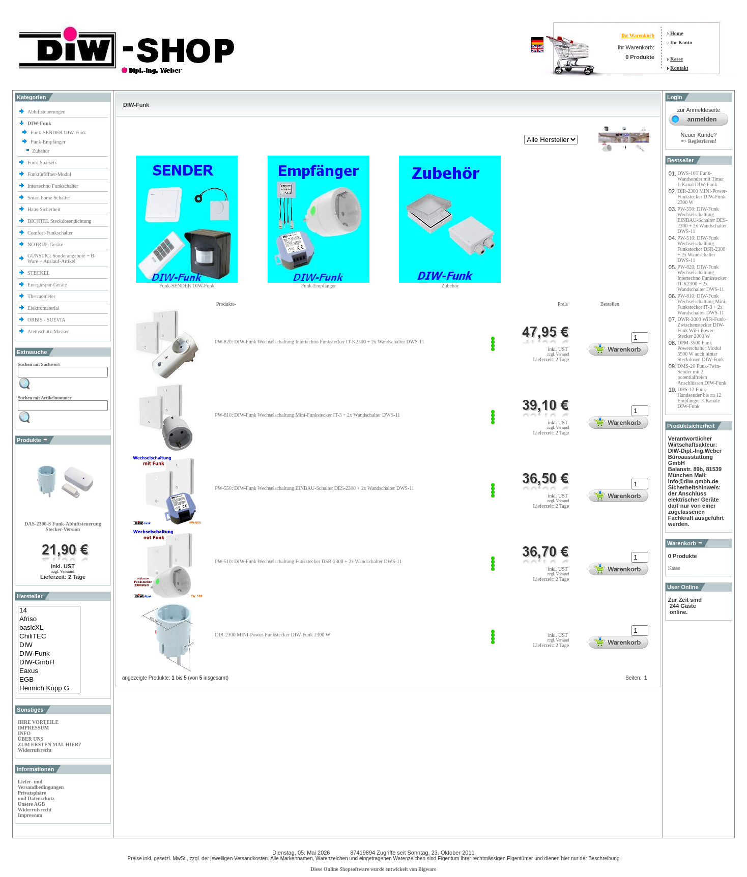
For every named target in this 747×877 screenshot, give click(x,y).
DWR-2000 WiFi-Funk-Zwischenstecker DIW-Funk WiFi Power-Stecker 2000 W (701, 327)
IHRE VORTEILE (38, 722)
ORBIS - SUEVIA (46, 320)
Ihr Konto (681, 42)
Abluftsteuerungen (47, 111)
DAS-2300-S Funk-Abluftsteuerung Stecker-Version (62, 526)
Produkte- (226, 304)
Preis (563, 304)
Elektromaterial (44, 308)
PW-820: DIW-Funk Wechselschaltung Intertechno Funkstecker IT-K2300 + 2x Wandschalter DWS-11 (319, 341)
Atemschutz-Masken (48, 331)
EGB (49, 680)
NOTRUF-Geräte (45, 244)
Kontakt (679, 68)
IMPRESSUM (33, 727)
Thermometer (41, 296)
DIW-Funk (49, 654)
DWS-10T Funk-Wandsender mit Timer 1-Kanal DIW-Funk (700, 178)
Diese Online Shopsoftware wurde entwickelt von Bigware (374, 869)
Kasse (676, 59)
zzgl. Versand (62, 571)
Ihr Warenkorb (637, 35)
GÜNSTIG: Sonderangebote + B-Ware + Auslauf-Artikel (61, 258)
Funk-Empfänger (49, 141)
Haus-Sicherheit (44, 209)
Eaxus (49, 671)
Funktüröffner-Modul (49, 174)
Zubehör (40, 151)
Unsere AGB (31, 804)
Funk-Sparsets (42, 162)
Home (676, 33)
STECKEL (38, 273)
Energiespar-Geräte (47, 284)
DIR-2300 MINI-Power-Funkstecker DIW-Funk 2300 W (272, 634)
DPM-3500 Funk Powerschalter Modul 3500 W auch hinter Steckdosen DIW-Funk (700, 351)
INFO (24, 733)
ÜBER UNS (30, 739)
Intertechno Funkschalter (53, 186)
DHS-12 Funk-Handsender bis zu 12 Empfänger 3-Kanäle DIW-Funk (699, 398)
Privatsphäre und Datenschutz (36, 795)
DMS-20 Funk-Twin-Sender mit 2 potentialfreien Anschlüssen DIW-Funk (701, 374)
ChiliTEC (49, 636)
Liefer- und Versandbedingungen (41, 784)
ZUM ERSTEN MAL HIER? (49, 744)
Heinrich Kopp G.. (49, 688)
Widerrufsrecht (34, 750)
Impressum (30, 815)
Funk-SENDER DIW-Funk (59, 132)
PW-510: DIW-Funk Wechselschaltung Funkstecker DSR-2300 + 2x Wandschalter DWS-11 (308, 561)
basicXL (49, 628)
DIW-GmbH (49, 662)
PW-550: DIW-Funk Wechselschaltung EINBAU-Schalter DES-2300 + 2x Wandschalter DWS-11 (314, 488)
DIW (49, 645)
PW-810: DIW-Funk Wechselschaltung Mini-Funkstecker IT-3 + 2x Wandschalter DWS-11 (307, 415)
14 (49, 610)
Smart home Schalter (49, 197)
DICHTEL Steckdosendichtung (59, 221)
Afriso (49, 619)
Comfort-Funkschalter (50, 233)
